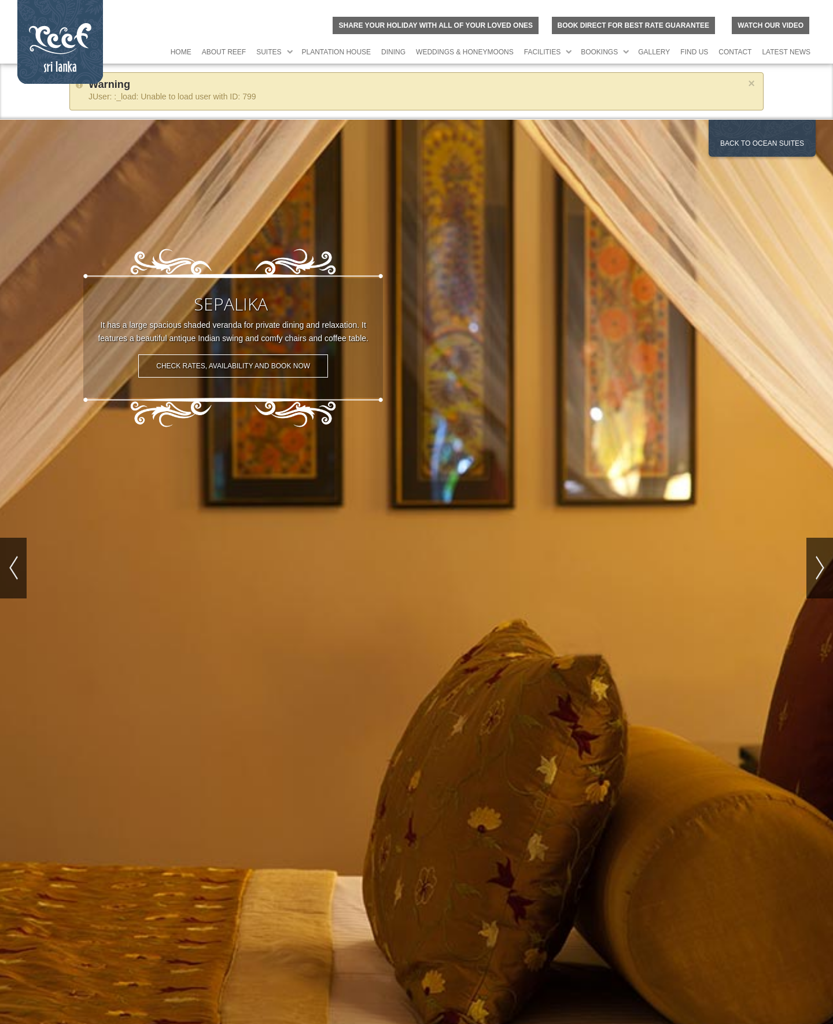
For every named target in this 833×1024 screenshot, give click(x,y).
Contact (734, 52)
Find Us (694, 52)
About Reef (224, 52)
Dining (393, 52)
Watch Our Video (770, 25)
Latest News (786, 52)
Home (181, 52)
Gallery (654, 52)
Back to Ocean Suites (762, 143)
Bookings (599, 52)
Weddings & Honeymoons (465, 52)
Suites (268, 52)
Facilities (542, 52)
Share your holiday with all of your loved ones (435, 25)
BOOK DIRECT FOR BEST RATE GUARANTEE (633, 25)
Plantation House (336, 52)
